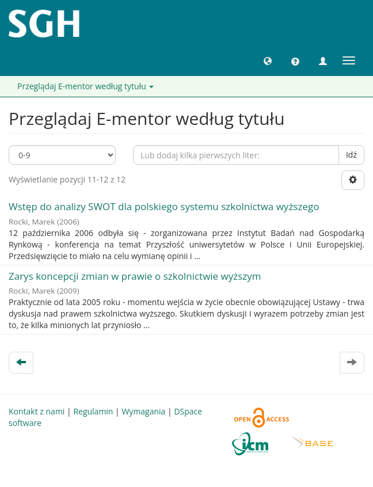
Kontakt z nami (36, 411)
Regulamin (93, 411)
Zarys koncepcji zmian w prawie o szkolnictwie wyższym (135, 276)
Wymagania (143, 411)
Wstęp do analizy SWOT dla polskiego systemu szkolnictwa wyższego (164, 206)
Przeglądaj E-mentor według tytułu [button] (85, 86)
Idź (351, 154)
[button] (267, 60)
